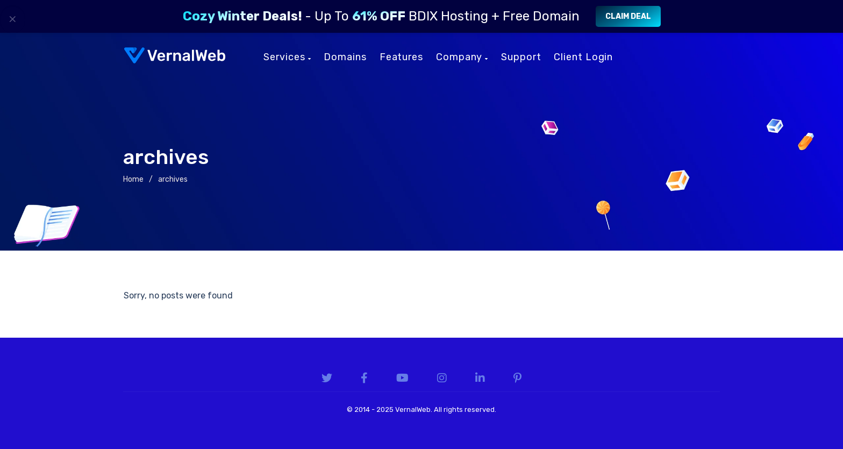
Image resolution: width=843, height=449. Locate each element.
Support (521, 57)
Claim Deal (628, 16)
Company (462, 57)
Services (287, 57)
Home (133, 179)
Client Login (583, 57)
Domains (345, 57)
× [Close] (13, 18)
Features (401, 57)
